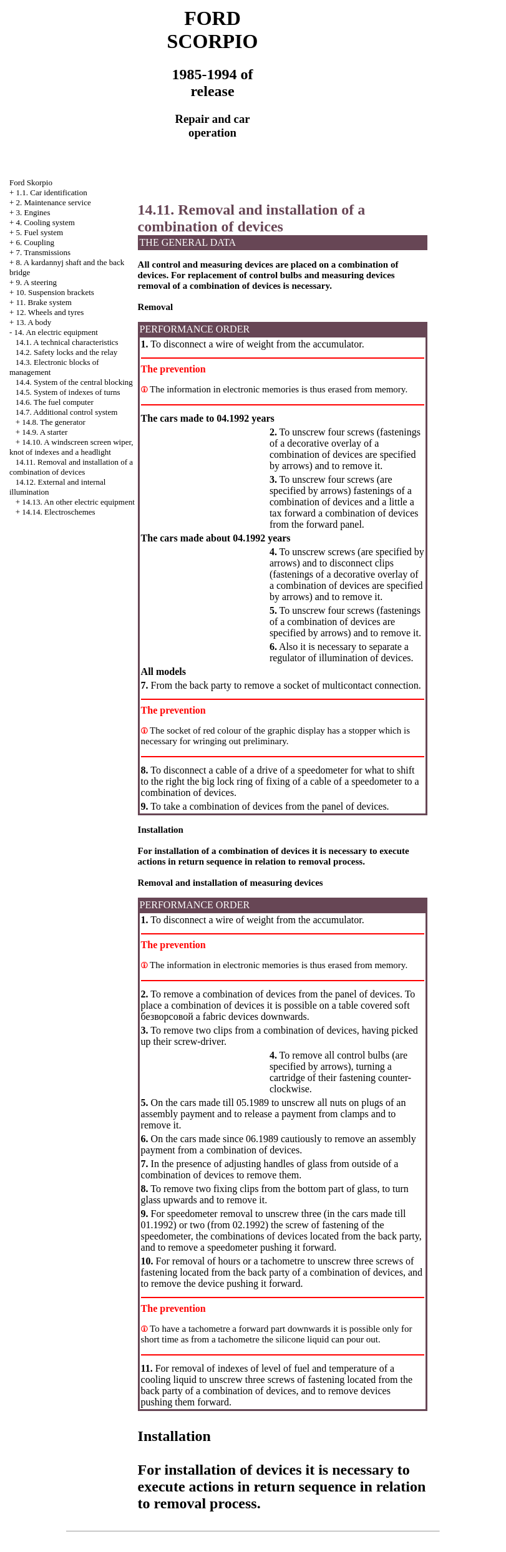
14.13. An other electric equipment (78, 502)
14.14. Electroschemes (58, 512)
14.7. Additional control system (67, 412)
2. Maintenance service (53, 202)
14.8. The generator (53, 422)
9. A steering (36, 282)
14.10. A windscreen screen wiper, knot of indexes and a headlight (71, 447)
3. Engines (33, 212)
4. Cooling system (45, 222)
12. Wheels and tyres (50, 312)
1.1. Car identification (51, 192)
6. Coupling (35, 242)
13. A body (34, 322)
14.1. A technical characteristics (67, 342)
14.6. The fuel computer (55, 402)
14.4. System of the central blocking (74, 382)
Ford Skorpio (30, 182)
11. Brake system (44, 302)
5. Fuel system (39, 232)
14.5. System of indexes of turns (68, 392)
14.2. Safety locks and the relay (67, 352)
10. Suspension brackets (55, 292)
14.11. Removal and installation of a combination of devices (71, 467)
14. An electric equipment (56, 332)
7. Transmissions (43, 252)
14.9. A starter (44, 432)
